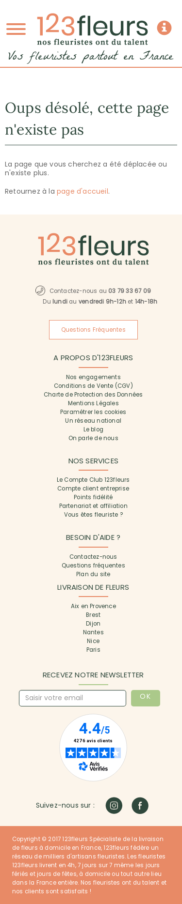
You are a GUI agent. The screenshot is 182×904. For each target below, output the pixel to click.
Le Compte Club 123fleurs (93, 480)
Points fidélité (93, 497)
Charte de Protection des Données (93, 394)
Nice (93, 641)
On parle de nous (93, 438)
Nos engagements (93, 377)
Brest (93, 615)
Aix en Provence (93, 606)
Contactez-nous (93, 557)
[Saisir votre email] (72, 698)
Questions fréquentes (93, 565)
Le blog (93, 429)
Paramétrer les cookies (93, 412)
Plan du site (93, 574)
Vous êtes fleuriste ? (93, 515)
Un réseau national (93, 421)
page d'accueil (82, 191)
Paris (93, 650)
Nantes (93, 632)
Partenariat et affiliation (93, 506)
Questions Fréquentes (93, 330)
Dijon (93, 624)
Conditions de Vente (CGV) (93, 386)
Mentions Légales (93, 403)
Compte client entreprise (93, 488)
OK (145, 696)
